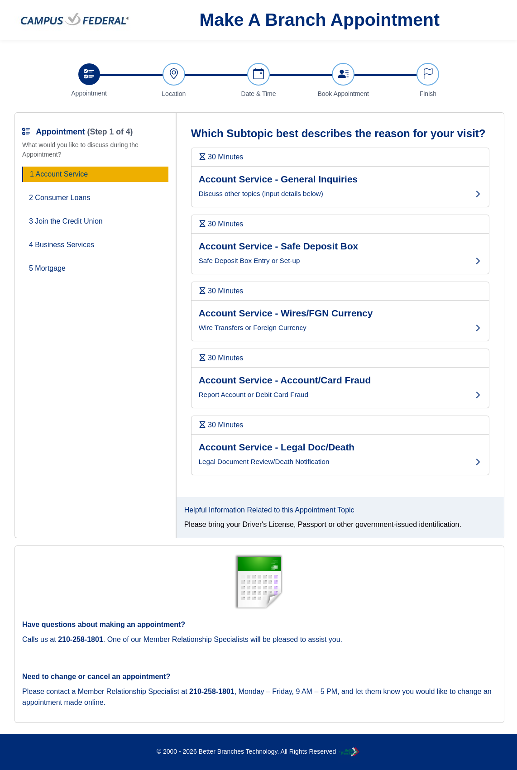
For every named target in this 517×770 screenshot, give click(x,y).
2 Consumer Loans (59, 197)
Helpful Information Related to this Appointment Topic (269, 510)
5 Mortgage (47, 268)
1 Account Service (59, 174)
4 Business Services (61, 245)
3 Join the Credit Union (66, 221)
